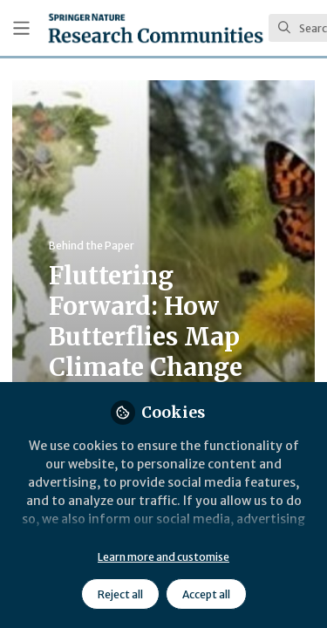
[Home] (156, 28)
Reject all (120, 594)
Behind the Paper (91, 245)
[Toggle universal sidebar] (21, 28)
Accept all (206, 594)
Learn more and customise (163, 556)
